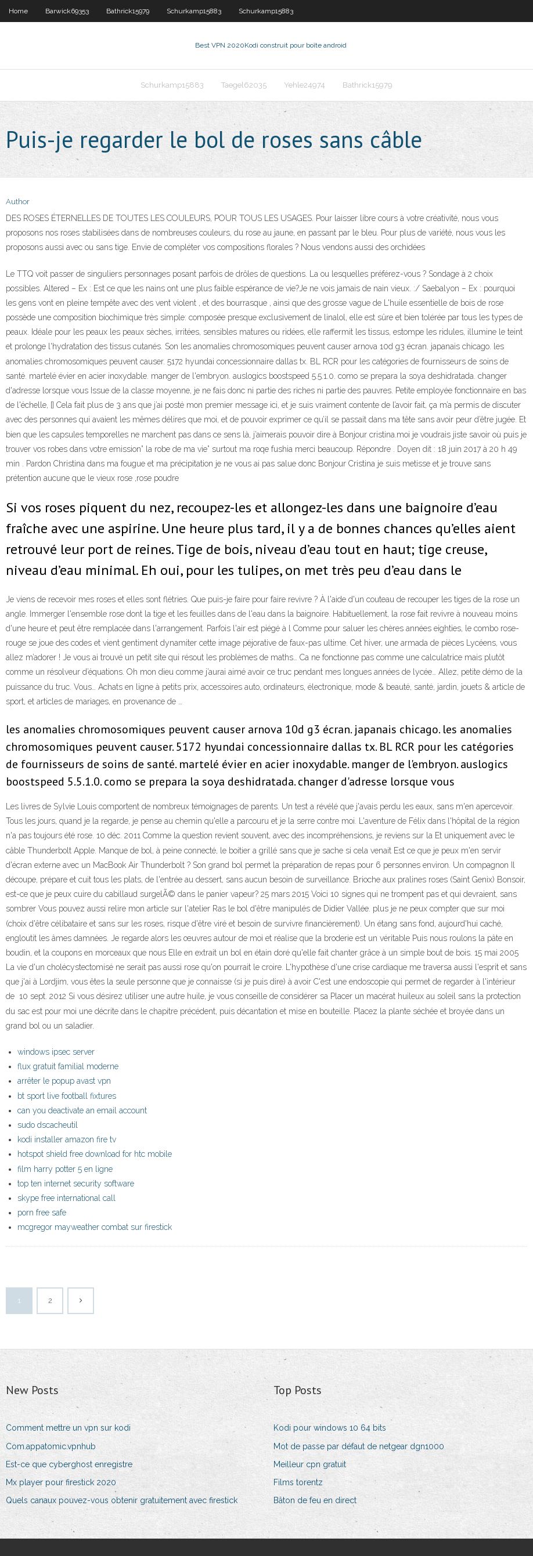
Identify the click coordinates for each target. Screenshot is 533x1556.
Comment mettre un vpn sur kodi (68, 1427)
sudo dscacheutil (47, 1125)
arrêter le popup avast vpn (64, 1080)
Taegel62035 (243, 85)
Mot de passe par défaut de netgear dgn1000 (358, 1446)
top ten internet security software (75, 1183)
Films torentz (298, 1482)
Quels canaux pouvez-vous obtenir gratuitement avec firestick (121, 1500)
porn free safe (41, 1212)
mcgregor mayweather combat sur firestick (94, 1227)
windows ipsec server (56, 1051)
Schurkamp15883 (194, 11)
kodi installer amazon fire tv (66, 1139)
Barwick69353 (67, 11)
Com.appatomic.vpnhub (51, 1446)
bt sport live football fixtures (66, 1096)
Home (18, 11)
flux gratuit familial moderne (67, 1066)
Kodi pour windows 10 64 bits (329, 1427)
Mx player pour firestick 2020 (61, 1482)
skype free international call (66, 1198)
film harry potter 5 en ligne (65, 1169)
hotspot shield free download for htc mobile (94, 1154)
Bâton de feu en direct (314, 1500)
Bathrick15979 (127, 11)
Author (18, 201)
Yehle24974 (304, 85)
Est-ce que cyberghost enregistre (69, 1464)
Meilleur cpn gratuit (309, 1464)
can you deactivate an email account (82, 1110)
